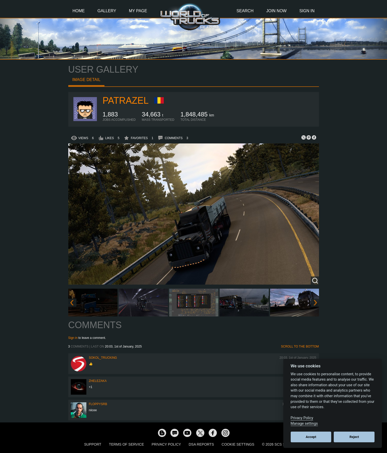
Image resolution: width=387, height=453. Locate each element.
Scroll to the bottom (300, 346)
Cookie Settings (238, 444)
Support (92, 444)
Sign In (307, 11)
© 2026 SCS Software (282, 444)
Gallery (107, 11)
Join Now (276, 11)
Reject (354, 437)
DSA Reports (201, 444)
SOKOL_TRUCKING (103, 357)
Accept (311, 437)
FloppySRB (98, 404)
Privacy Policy (166, 444)
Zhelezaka (98, 381)
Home (79, 11)
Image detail (86, 79)
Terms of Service (126, 444)
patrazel (126, 100)
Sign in (73, 338)
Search (244, 11)
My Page (138, 11)
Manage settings (304, 423)
